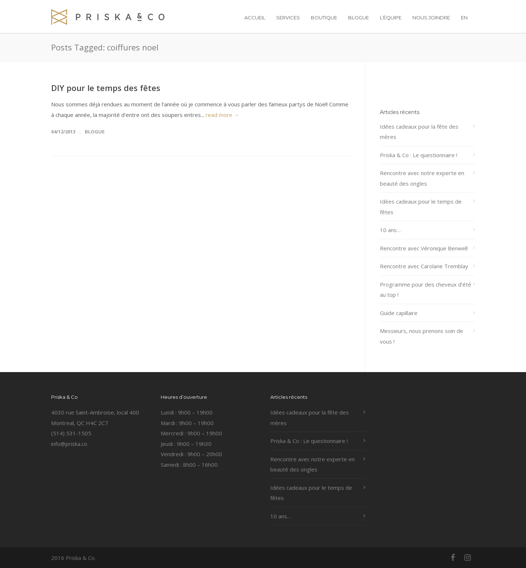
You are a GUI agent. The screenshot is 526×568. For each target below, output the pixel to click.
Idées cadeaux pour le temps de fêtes (421, 207)
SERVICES (288, 17)
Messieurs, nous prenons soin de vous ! (421, 336)
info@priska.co (69, 443)
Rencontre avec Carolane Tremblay (424, 266)
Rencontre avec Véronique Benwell (424, 248)
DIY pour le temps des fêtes (105, 87)
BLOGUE (358, 17)
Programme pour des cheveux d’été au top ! (425, 290)
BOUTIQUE (324, 17)
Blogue (94, 131)
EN (464, 17)
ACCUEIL (254, 17)
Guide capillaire (399, 313)
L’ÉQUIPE (390, 17)
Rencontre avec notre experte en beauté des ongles (422, 178)
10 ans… (390, 230)
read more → (222, 114)
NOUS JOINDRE (431, 17)
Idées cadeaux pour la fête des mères (419, 132)
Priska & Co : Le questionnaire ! (418, 155)
